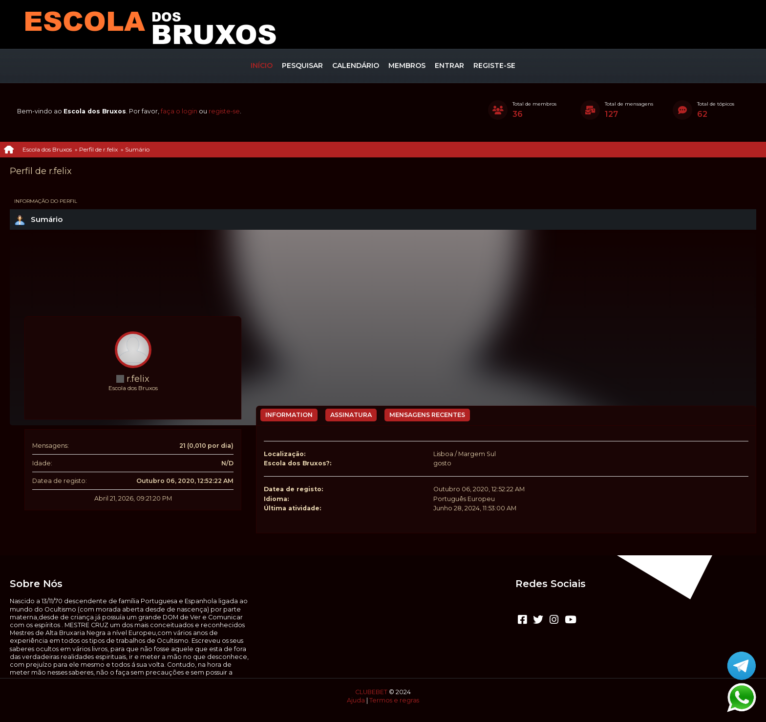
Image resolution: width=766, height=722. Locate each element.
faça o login (179, 111)
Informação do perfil (45, 201)
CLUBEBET (371, 692)
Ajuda (356, 700)
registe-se (224, 111)
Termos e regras (394, 700)
